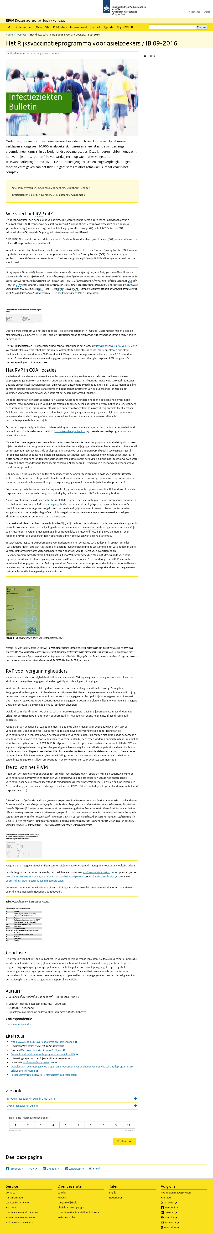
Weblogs (21, 34)
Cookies (62, 1192)
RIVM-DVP (46, 743)
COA (121, 228)
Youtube (178, 1217)
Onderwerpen (24, 27)
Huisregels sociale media (20, 1222)
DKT (130, 280)
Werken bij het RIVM (17, 1202)
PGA (98, 258)
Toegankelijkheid (67, 1202)
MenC (75, 288)
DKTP (41, 288)
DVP (47, 563)
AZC (26, 258)
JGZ (15, 243)
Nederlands (194, 11)
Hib (105, 508)
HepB (61, 812)
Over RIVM (43, 27)
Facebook (179, 1208)
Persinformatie (14, 1197)
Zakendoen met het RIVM (20, 1217)
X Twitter (178, 1203)
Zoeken (201, 27)
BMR (60, 288)
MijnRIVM (126, 27)
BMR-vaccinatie (93, 527)
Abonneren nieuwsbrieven (176, 1192)
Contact (95, 27)
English (207, 11)
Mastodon (179, 1227)
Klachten (11, 1207)
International (78, 27)
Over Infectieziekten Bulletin (23, 1105)
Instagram (179, 1222)
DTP (53, 293)
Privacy (62, 1197)
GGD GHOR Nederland (18, 239)
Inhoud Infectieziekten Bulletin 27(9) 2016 (31, 1098)
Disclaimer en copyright (71, 1207)
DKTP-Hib (35, 812)
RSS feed (166, 1197)
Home (9, 27)
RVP (50, 167)
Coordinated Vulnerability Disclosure (78, 1212)
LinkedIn (178, 1212)
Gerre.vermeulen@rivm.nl (20, 1024)
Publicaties (60, 27)
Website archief (66, 1217)
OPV (18, 284)
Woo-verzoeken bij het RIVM (22, 1212)
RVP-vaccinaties (123, 559)
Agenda (108, 27)
